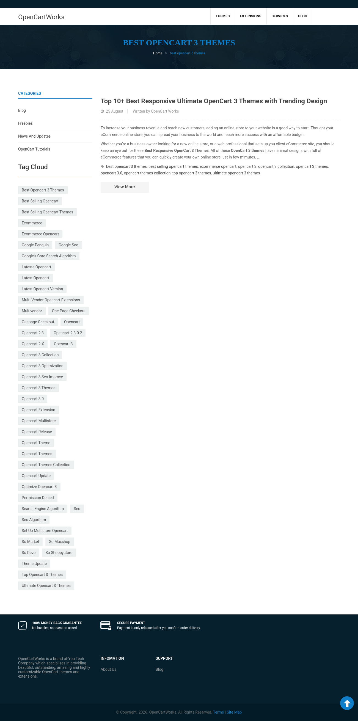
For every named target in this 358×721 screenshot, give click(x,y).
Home (157, 53)
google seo (68, 245)
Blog (22, 110)
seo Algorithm (34, 519)
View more (124, 186)
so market (30, 541)
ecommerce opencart (40, 234)
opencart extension (38, 410)
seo (77, 508)
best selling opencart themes (47, 212)
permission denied (38, 497)
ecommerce (32, 223)
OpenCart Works (165, 111)
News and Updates (34, 136)
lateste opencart (36, 267)
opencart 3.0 (33, 399)
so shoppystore (58, 552)
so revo (28, 552)
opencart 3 (63, 344)
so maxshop (59, 541)
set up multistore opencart (45, 530)
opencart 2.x (33, 344)
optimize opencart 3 (39, 487)
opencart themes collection (46, 465)
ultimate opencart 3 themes (46, 585)
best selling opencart (40, 201)
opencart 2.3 (33, 333)
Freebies (25, 123)
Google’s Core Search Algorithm (49, 256)
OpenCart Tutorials (34, 149)
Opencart (72, 322)
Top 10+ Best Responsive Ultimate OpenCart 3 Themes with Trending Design (214, 101)
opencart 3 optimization (43, 366)
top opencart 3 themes (42, 574)
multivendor (32, 311)
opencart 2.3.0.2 (68, 333)
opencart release (37, 432)
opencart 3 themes (38, 388)
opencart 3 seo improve (42, 377)
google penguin (35, 245)
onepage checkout (38, 322)
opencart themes (37, 454)
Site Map (234, 712)
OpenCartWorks (41, 17)
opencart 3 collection (40, 355)
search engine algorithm (43, 508)
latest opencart (35, 278)
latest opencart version (42, 289)
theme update (34, 563)
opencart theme (36, 443)
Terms (218, 712)
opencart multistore (39, 421)
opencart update (36, 476)
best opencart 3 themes (43, 190)
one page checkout (69, 311)
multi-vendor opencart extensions (51, 300)
